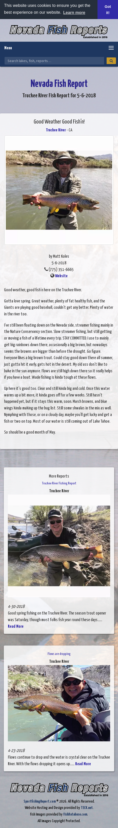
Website (61, 276)
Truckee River (56, 130)
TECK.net (87, 808)
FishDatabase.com (75, 814)
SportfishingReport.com (40, 801)
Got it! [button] (108, 10)
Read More (16, 626)
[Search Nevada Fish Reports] (54, 61)
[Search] (111, 60)
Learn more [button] (74, 12)
